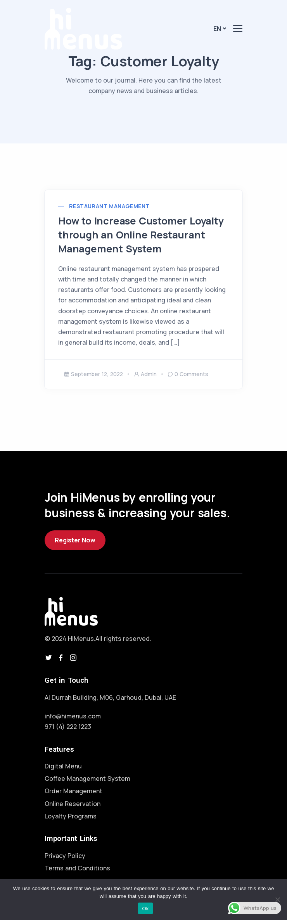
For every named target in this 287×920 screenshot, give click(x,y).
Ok (145, 908)
